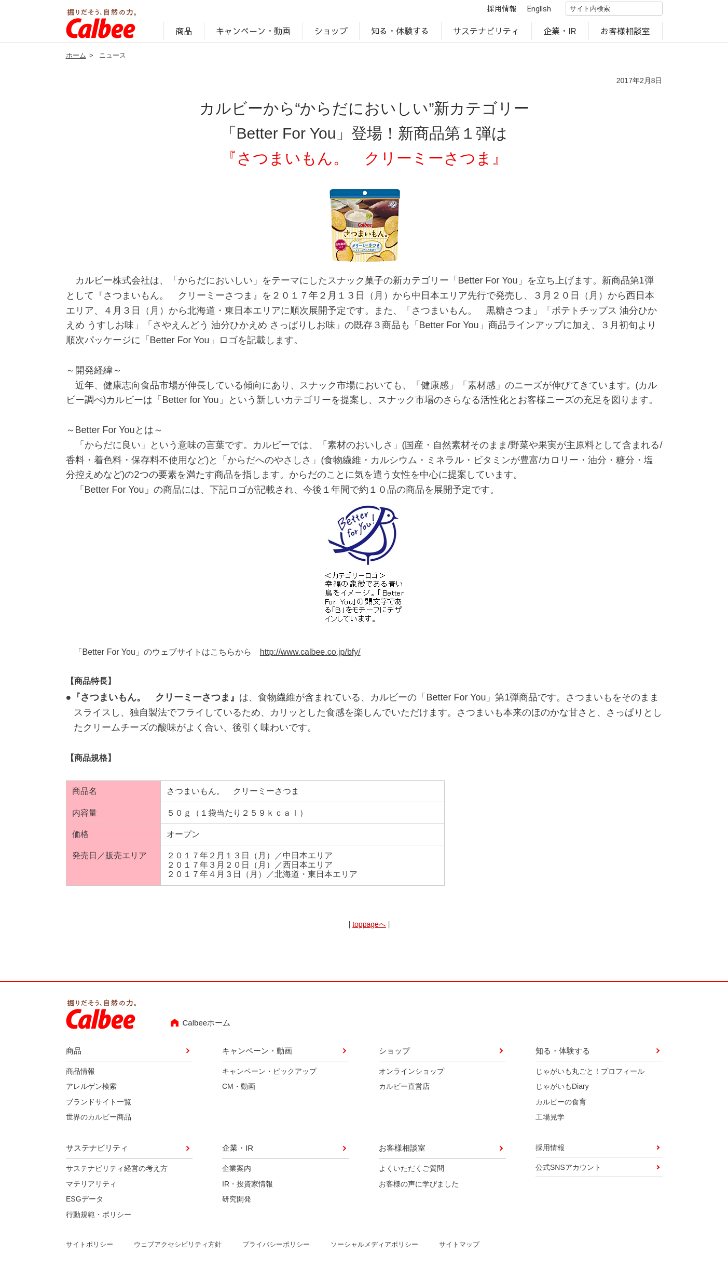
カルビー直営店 (404, 1092)
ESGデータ (84, 1204)
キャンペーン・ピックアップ (269, 1077)
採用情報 (492, 11)
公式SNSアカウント (568, 1173)
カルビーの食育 (560, 1107)
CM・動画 (238, 1092)
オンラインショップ (411, 1077)
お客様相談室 (625, 34)
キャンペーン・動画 (253, 34)
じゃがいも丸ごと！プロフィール (589, 1077)
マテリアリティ (90, 1189)
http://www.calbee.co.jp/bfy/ (310, 657)
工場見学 (550, 1122)
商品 (183, 34)
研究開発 (236, 1204)
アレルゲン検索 (90, 1092)
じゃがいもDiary (562, 1092)
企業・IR (559, 34)
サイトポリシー (89, 1250)
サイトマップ (458, 1250)
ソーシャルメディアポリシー (374, 1250)
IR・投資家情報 (247, 1189)
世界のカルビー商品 (98, 1122)
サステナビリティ (487, 34)
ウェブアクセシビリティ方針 (177, 1250)
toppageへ (369, 930)
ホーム (76, 61)
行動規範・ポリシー (98, 1220)
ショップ (331, 34)
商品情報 (79, 1077)
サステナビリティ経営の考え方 (116, 1174)
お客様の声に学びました (419, 1189)
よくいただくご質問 (411, 1174)
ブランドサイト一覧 (98, 1107)
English (530, 11)
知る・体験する (401, 34)
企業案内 (236, 1174)
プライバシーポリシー (275, 1250)
